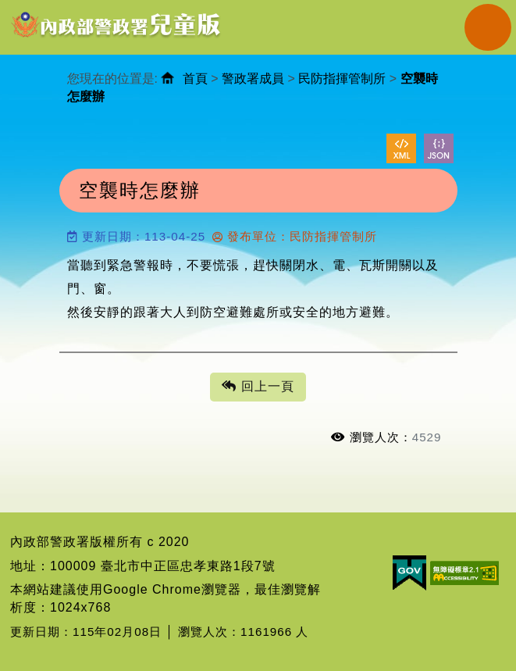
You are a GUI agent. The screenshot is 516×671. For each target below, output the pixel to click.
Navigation (487, 27)
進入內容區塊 (40, 8)
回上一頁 (258, 387)
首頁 (195, 78)
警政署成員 (253, 78)
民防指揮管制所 (342, 78)
